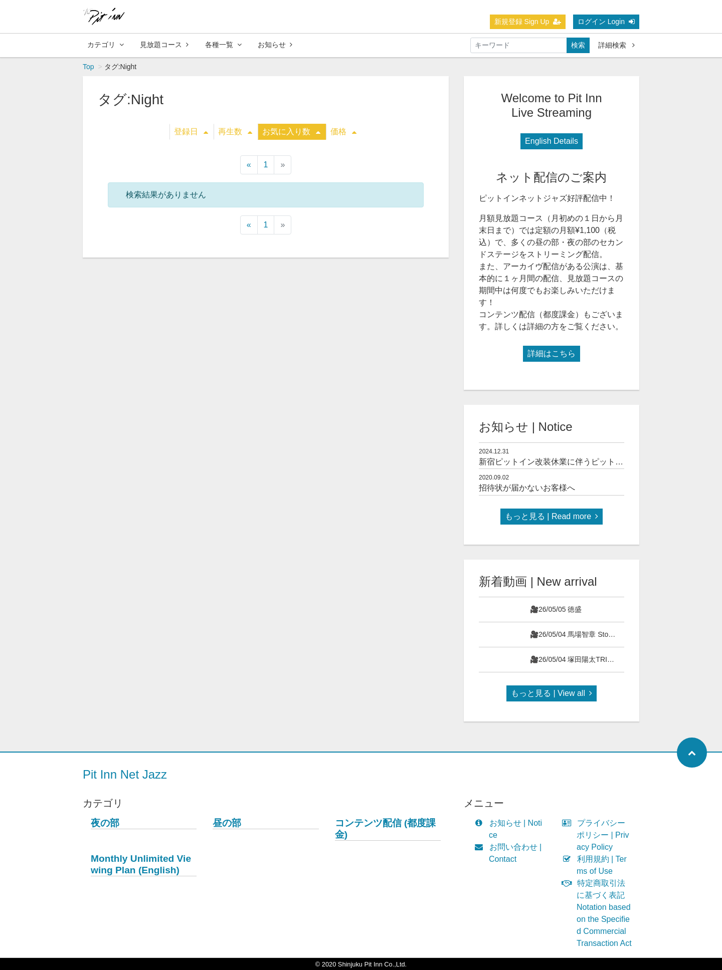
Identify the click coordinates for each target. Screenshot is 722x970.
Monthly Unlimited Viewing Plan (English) (141, 864)
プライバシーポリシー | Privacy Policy (598, 835)
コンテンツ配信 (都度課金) (385, 829)
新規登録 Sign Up (528, 22)
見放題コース (164, 45)
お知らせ (275, 45)
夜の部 (105, 823)
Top (88, 67)
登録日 (191, 131)
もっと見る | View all (551, 693)
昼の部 (227, 823)
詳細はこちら (551, 353)
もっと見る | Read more (551, 516)
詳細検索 (616, 45)
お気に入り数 (291, 131)
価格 (343, 131)
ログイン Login (606, 22)
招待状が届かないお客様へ (527, 487)
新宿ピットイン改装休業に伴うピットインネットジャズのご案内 (595, 461)
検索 (578, 45)
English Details (551, 141)
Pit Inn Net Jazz (125, 774)
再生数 (235, 131)
